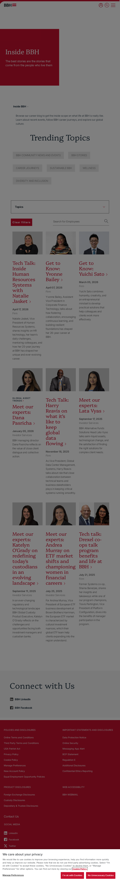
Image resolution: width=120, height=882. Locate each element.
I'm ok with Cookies (72, 875)
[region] (60, 865)
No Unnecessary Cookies (101, 875)
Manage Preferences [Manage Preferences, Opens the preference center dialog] (13, 875)
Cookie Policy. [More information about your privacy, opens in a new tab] (80, 869)
